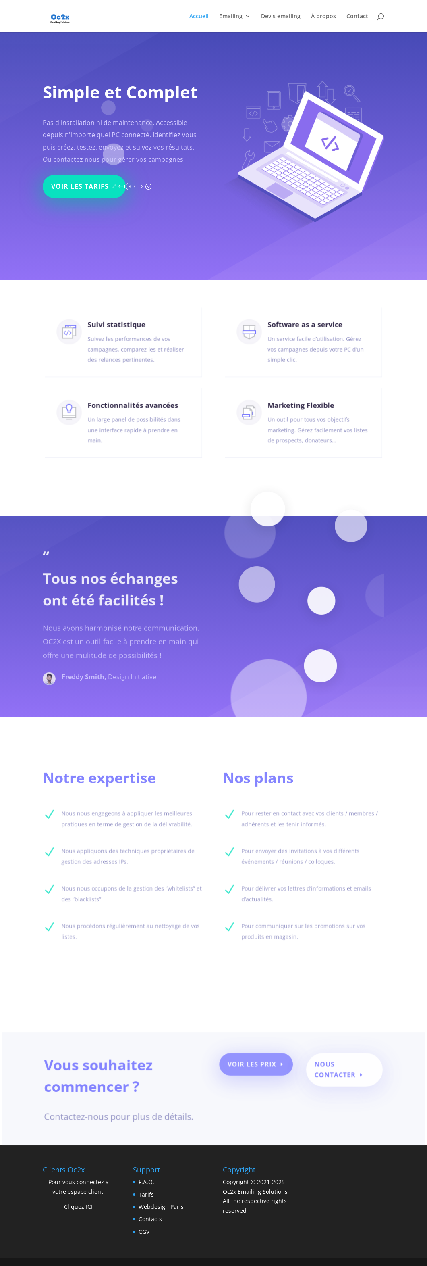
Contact (357, 16)
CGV (144, 1231)
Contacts (150, 1219)
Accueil (199, 16)
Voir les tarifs (83, 182)
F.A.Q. (146, 1182)
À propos (323, 16)
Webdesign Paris (161, 1206)
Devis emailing (281, 16)
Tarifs (146, 1194)
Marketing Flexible (302, 414)
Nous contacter (329, 1073)
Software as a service (305, 333)
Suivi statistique (117, 333)
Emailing (231, 16)
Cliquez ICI (78, 1206)
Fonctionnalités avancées (131, 414)
